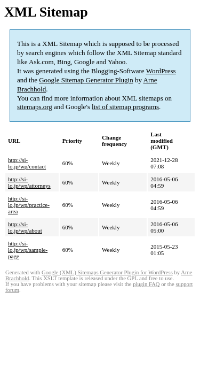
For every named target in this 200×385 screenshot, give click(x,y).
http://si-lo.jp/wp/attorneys (29, 182)
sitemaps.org (34, 107)
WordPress (161, 71)
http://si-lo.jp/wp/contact (27, 163)
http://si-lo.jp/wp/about (25, 227)
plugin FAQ (146, 284)
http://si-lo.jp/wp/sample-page (27, 249)
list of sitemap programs (125, 107)
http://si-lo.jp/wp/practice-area (29, 204)
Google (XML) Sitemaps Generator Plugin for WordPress (107, 272)
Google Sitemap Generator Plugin (86, 80)
